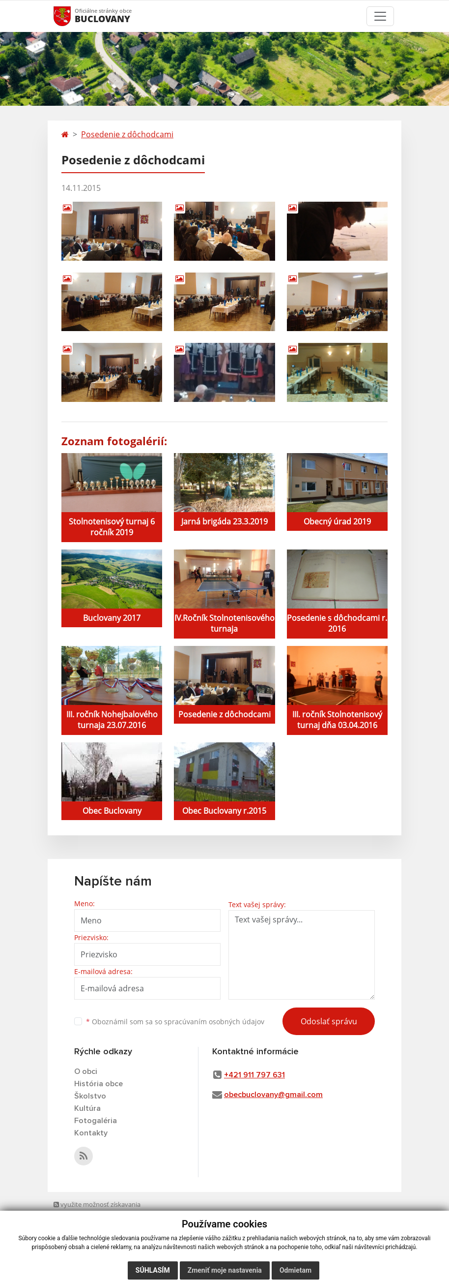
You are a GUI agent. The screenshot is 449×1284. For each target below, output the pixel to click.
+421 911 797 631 (254, 1075)
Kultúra (87, 1108)
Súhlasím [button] (153, 1270)
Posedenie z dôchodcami (127, 134)
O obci (85, 1071)
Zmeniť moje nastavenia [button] (225, 1270)
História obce (98, 1084)
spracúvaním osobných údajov (214, 1021)
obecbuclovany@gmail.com (273, 1095)
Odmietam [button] (295, 1270)
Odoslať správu (329, 1021)
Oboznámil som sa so (175, 1021)
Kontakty (91, 1133)
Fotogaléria (95, 1121)
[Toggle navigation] (380, 16)
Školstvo (90, 1096)
